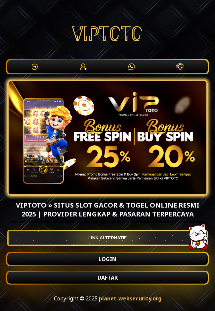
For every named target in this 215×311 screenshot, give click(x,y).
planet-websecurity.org (130, 298)
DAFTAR (108, 277)
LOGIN (107, 259)
